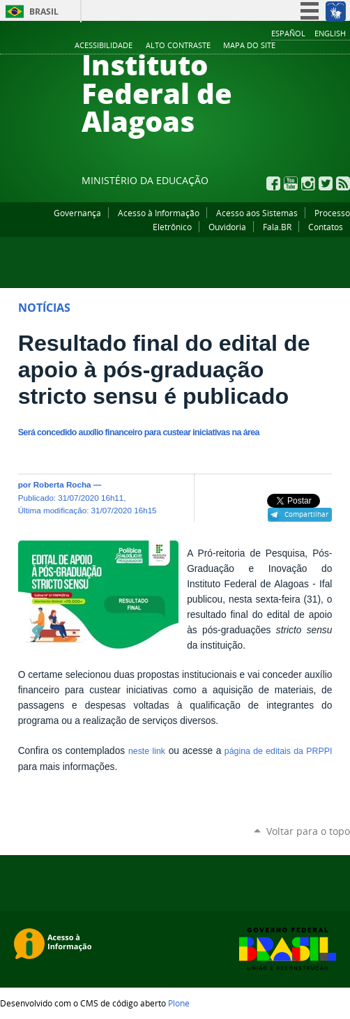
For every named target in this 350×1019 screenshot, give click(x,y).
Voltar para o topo (308, 831)
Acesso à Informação (158, 212)
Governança (77, 212)
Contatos (325, 226)
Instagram (308, 183)
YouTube (291, 183)
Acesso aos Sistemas (257, 212)
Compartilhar (306, 514)
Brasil (44, 11)
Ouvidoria (227, 226)
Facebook (273, 183)
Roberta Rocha (62, 484)
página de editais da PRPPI (276, 751)
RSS (343, 183)
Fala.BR (277, 226)
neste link (146, 751)
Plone (179, 1003)
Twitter (326, 183)
